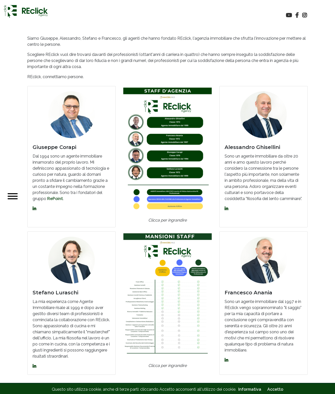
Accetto (275, 389)
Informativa (249, 389)
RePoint (55, 198)
